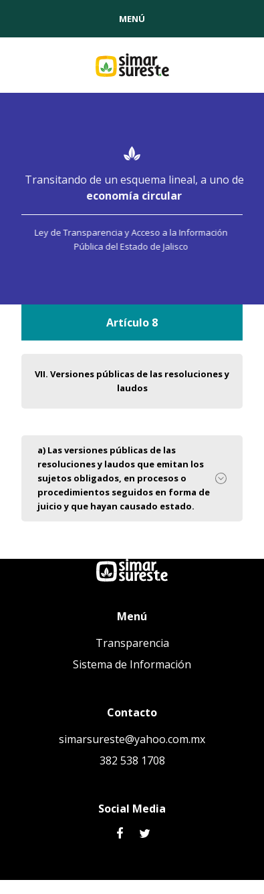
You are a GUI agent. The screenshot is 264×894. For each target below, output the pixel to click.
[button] (132, 18)
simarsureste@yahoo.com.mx (132, 739)
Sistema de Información (132, 664)
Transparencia (132, 643)
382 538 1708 (132, 760)
